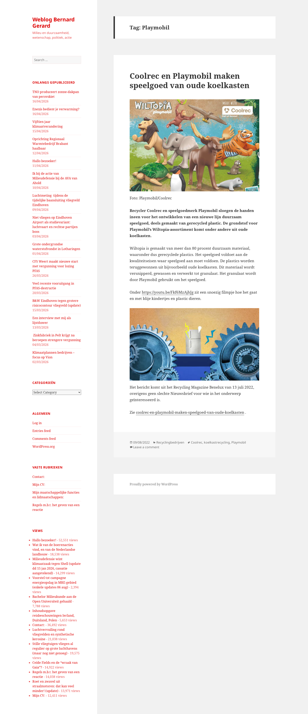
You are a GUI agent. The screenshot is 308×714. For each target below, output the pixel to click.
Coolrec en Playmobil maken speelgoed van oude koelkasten (189, 80)
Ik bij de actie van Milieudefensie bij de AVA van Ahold (54, 178)
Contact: (38, 477)
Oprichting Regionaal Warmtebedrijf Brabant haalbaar (50, 144)
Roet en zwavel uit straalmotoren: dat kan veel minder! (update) (53, 686)
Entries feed (41, 431)
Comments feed (44, 438)
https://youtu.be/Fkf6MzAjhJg (167, 292)
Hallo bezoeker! (44, 161)
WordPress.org (43, 446)
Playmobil (238, 442)
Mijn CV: (38, 484)
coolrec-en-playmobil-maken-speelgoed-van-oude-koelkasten (190, 412)
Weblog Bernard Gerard (53, 22)
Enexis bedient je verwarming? (55, 109)
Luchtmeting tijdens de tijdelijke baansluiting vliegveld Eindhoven (56, 200)
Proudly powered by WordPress (154, 484)
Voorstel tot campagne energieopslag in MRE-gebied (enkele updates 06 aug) (54, 582)
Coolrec (196, 442)
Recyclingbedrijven (170, 442)
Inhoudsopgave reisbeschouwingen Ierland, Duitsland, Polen (53, 615)
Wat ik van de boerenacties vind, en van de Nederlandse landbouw (53, 549)
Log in (37, 423)
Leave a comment (146, 447)
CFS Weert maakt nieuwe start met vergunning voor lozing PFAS (55, 266)
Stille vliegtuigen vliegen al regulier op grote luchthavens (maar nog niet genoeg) (54, 648)
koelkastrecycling (217, 442)
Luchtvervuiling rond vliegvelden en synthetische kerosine (53, 634)
